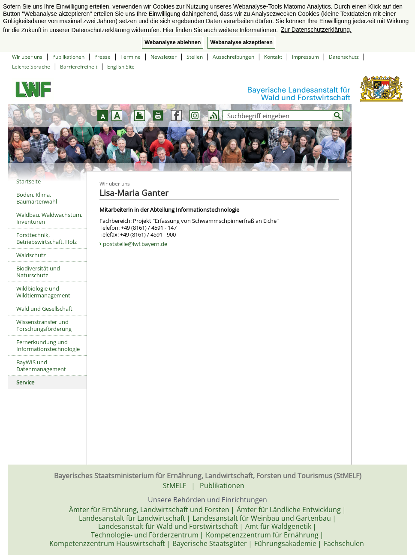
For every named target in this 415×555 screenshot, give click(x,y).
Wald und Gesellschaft (44, 308)
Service (25, 382)
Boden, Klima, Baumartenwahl (36, 198)
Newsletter (163, 56)
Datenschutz (344, 56)
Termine (130, 56)
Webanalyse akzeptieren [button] (241, 42)
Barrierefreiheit (78, 66)
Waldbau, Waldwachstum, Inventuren (49, 218)
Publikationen (68, 56)
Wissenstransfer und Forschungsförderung (44, 325)
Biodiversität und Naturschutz (38, 271)
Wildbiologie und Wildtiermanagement (43, 292)
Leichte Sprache (31, 66)
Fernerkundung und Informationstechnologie (48, 345)
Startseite (28, 181)
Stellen (194, 56)
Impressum (305, 56)
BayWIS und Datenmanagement (41, 365)
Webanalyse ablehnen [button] (172, 42)
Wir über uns (27, 56)
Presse (102, 56)
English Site (121, 66)
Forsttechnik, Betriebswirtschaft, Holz (46, 238)
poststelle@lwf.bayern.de (135, 244)
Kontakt (273, 56)
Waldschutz (31, 255)
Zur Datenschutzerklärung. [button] (316, 29)
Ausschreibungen (233, 56)
